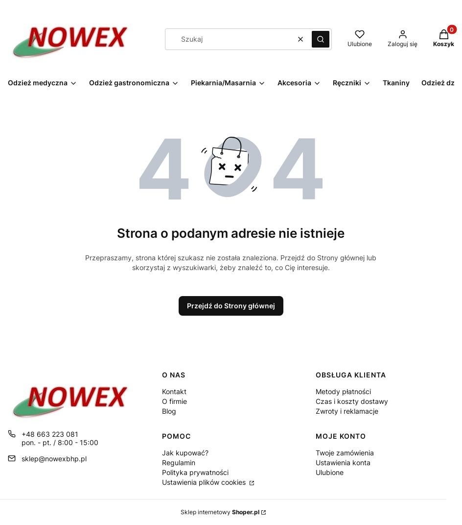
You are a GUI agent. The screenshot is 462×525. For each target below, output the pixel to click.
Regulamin (178, 462)
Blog (169, 411)
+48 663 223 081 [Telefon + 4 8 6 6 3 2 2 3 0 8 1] (50, 434)
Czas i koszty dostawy (352, 401)
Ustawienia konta (343, 462)
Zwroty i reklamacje (347, 411)
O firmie (174, 401)
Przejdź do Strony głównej (231, 305)
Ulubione (330, 472)
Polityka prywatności (195, 472)
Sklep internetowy (220, 512)
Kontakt (174, 391)
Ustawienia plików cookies (205, 482)
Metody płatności (343, 391)
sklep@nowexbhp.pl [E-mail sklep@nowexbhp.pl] (54, 458)
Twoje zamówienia (345, 453)
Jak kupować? (185, 453)
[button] (320, 39)
